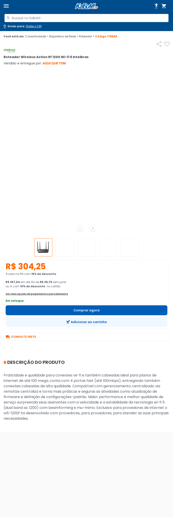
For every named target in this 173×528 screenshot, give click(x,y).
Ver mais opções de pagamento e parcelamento (37, 294)
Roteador (86, 36)
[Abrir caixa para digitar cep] (22, 26)
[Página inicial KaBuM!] (86, 6)
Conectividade (36, 36)
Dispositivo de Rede (63, 36)
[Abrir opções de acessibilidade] (156, 6)
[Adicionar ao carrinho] (86, 322)
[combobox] (86, 18)
